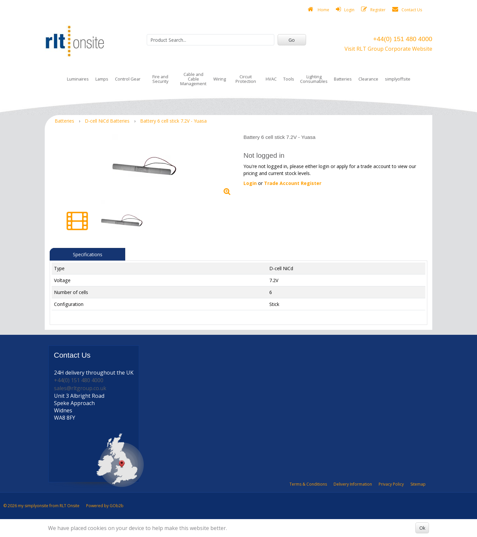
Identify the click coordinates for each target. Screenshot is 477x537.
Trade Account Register (292, 183)
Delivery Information (353, 484)
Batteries (343, 79)
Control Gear (127, 79)
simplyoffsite (397, 79)
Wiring (219, 79)
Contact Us (407, 9)
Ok (422, 528)
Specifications (87, 254)
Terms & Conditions (308, 484)
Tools (288, 79)
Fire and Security (160, 79)
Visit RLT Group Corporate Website (388, 48)
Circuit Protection (246, 79)
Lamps (101, 79)
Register (373, 9)
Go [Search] (292, 40)
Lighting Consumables (314, 79)
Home (318, 9)
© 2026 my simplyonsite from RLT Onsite (41, 505)
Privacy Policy (391, 484)
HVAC (271, 79)
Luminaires (78, 79)
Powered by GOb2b (105, 505)
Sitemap (418, 484)
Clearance (368, 79)
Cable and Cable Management (193, 79)
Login (345, 9)
